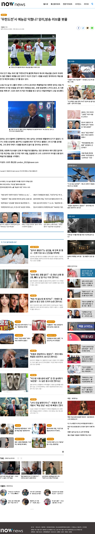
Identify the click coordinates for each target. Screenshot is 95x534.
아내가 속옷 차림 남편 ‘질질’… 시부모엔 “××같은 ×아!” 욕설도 (30, 477)
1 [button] (30, 509)
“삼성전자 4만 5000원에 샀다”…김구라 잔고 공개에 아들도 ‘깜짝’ (58, 493)
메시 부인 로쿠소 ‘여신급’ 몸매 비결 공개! (12, 184)
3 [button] (33, 509)
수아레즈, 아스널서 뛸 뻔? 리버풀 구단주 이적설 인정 (16, 181)
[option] (30, 470)
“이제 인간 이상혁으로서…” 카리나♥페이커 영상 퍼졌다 (14, 493)
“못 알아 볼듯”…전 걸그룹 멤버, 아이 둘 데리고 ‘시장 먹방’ (57, 502)
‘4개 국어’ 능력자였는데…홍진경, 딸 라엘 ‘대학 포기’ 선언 (35, 493)
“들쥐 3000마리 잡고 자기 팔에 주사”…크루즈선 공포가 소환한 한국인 (51, 477)
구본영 (3, 27)
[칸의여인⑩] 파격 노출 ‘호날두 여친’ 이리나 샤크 (15, 187)
